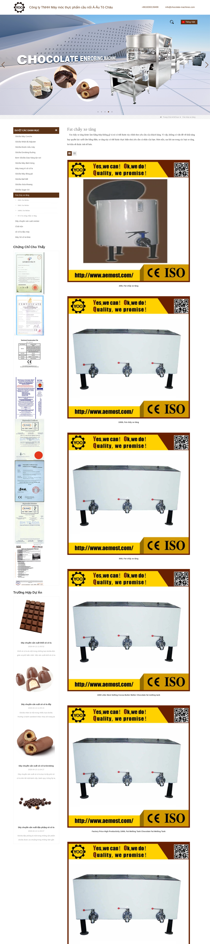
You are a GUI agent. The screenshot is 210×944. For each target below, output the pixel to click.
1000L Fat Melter (23, 211)
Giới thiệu (84, 21)
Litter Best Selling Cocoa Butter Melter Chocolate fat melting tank (132, 316)
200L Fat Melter (22, 200)
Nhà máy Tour (122, 891)
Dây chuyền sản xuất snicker (27, 221)
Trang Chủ (165, 117)
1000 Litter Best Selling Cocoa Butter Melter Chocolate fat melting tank (87, 261)
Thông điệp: (161, 899)
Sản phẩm (46, 21)
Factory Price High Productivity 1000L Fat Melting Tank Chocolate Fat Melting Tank (132, 261)
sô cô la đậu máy (22, 232)
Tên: (158, 884)
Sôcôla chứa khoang (23, 184)
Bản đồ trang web (124, 910)
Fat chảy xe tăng (22, 195)
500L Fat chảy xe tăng (176, 205)
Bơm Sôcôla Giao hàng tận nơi (28, 158)
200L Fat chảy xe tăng (88, 205)
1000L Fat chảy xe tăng (132, 205)
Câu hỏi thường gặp (127, 21)
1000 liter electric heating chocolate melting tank (176, 371)
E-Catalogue (155, 21)
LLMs (118, 915)
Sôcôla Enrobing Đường (25, 152)
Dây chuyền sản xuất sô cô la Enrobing (36, 766)
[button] (98, 111)
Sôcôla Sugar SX (22, 190)
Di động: (160, 894)
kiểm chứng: (161, 917)
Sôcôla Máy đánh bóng (24, 163)
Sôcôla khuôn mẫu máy (25, 147)
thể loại (176, 117)
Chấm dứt (132, 389)
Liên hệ (152, 24)
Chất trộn (19, 226)
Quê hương (23, 21)
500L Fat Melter (22, 205)
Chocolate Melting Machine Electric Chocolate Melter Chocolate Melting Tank (87, 316)
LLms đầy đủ (202, 940)
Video (103, 21)
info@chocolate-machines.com (180, 7)
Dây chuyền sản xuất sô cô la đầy (36, 704)
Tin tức (65, 21)
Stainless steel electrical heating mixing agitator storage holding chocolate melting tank (88, 372)
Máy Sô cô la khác (23, 237)
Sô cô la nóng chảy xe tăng (26, 216)
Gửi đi (166, 925)
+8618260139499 (150, 7)
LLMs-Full (120, 920)
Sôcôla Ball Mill (21, 179)
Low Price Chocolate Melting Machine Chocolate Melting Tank (176, 316)
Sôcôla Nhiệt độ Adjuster (25, 142)
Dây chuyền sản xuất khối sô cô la (36, 643)
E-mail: (159, 889)
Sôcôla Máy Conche (23, 136)
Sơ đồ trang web (179, 940)
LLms (191, 940)
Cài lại (183, 925)
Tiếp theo (121, 389)
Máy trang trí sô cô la (24, 168)
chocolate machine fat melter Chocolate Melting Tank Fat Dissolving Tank (176, 261)
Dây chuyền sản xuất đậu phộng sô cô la (36, 827)
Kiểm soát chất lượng (126, 901)
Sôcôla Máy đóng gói (24, 174)
